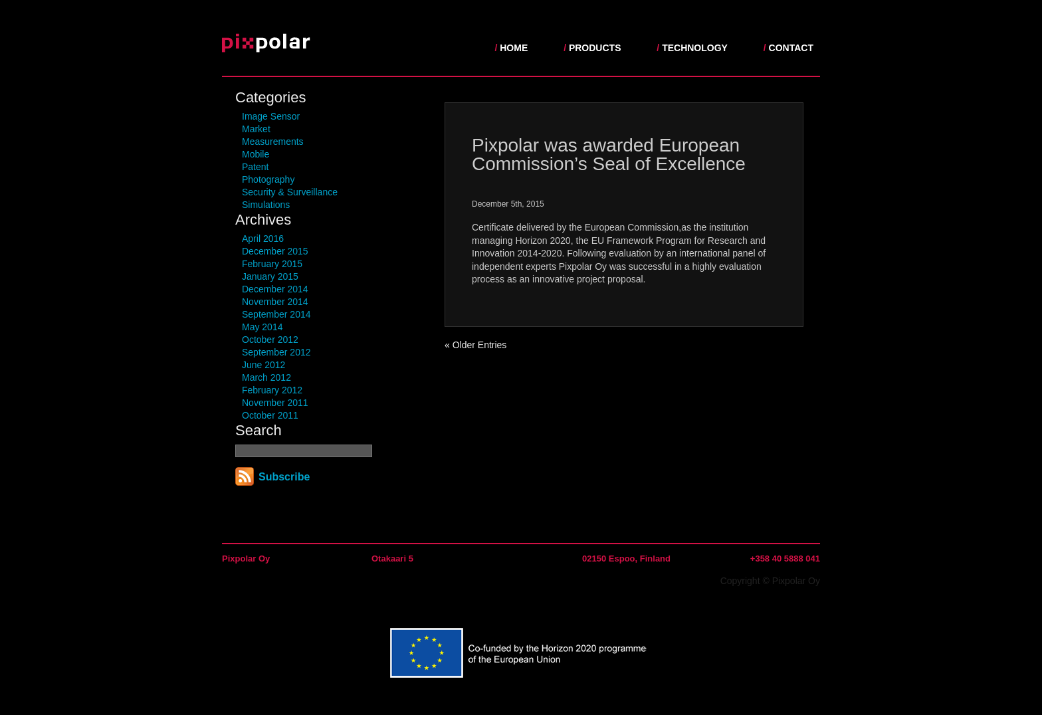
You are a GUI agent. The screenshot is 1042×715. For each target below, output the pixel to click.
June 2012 (263, 364)
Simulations (266, 204)
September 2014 (276, 314)
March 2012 (266, 377)
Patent (255, 166)
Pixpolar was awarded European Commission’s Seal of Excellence (609, 154)
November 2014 (275, 301)
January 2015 (270, 276)
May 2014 (262, 327)
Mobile (255, 154)
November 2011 (275, 402)
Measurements (273, 141)
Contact (791, 48)
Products (595, 48)
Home (514, 48)
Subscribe (284, 476)
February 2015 (272, 263)
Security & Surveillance (290, 192)
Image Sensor (271, 116)
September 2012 (276, 352)
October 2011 (270, 415)
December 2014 (275, 289)
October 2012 (270, 339)
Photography (268, 179)
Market (256, 129)
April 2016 (263, 238)
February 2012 (272, 390)
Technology (695, 48)
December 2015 (275, 251)
